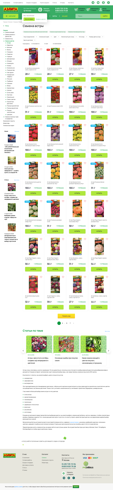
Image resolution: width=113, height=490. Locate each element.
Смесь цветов (11, 99)
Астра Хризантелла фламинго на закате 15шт (98, 144)
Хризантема (10, 88)
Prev (23, 352)
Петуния (9, 79)
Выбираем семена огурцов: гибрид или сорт (10, 217)
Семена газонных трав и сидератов (11, 118)
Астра (9, 43)
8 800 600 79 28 (61, 10)
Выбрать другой (41, 19)
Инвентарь (6, 123)
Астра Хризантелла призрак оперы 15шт (33, 220)
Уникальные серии (8, 125)
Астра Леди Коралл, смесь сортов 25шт (33, 258)
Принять (76, 486)
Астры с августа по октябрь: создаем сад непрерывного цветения (11, 197)
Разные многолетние (11, 111)
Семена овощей (9, 32)
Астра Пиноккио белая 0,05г (97, 182)
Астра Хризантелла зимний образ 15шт (55, 144)
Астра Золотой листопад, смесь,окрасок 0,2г (54, 69)
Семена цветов (9, 41)
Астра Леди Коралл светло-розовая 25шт (99, 220)
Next (108, 352)
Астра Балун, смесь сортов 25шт (99, 296)
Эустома (9, 95)
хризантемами (74, 423)
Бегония (9, 47)
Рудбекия (10, 81)
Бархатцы (10, 45)
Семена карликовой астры (58, 32)
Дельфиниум (11, 59)
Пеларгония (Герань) (10, 75)
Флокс (9, 86)
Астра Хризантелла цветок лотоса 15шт (33, 182)
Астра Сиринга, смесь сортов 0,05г (53, 296)
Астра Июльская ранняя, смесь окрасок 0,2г (32, 69)
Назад (7, 25)
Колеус (9, 65)
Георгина (9, 54)
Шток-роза (10, 92)
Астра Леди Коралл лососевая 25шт (74, 220)
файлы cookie (18, 486)
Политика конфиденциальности (92, 477)
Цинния (9, 90)
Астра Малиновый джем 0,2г (32, 296)
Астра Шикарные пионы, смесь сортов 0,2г (76, 296)
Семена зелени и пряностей (10, 35)
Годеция (9, 56)
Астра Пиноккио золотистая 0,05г (33, 106)
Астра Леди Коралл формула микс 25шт (53, 258)
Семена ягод (9, 39)
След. (75, 323)
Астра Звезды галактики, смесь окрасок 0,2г (76, 69)
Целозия (9, 114)
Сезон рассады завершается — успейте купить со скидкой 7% (11, 170)
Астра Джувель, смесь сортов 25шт (75, 258)
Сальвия (9, 83)
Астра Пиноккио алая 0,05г (55, 106)
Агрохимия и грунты (9, 121)
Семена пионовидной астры (76, 32)
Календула (10, 63)
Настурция (10, 72)
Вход (104, 9)
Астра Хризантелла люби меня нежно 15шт (76, 106)
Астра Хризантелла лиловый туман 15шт (97, 106)
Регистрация (106, 10)
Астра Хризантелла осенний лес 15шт (53, 182)
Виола (9, 50)
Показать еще (66, 316)
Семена (5, 30)
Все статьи (16, 180)
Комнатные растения (10, 102)
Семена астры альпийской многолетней (35, 32)
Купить (33, 79)
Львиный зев (11, 70)
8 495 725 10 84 (61, 8)
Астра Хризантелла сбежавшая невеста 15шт (32, 144)
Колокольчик (11, 68)
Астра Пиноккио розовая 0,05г (54, 220)
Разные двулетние (12, 108)
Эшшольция (10, 97)
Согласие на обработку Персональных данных (96, 475)
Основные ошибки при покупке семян (66, 359)
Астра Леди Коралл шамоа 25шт (98, 258)
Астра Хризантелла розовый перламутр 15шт (76, 182)
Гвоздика (10, 52)
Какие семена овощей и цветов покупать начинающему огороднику (92, 361)
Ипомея (9, 61)
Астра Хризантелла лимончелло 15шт (75, 144)
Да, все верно (29, 19)
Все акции (17, 131)
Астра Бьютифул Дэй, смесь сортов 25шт (97, 69)
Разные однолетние (13, 106)
